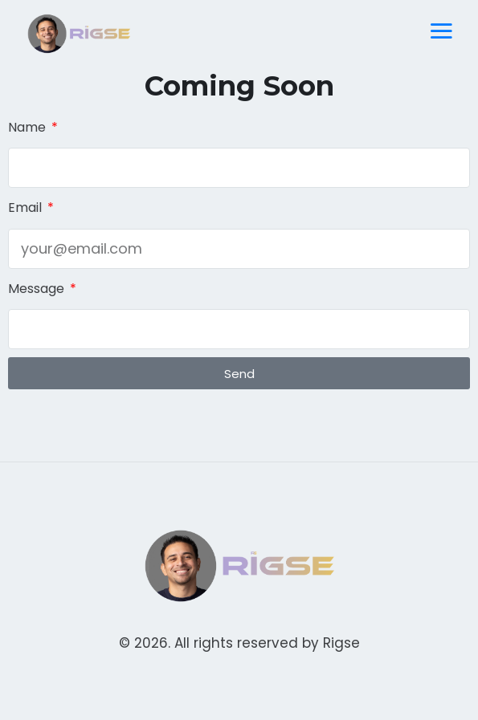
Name (28, 127)
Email (26, 207)
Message (37, 288)
